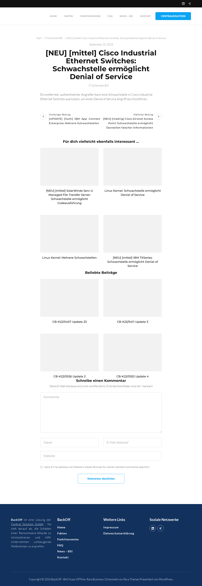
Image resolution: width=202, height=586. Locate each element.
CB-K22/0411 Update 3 (132, 321)
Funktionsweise (90, 16)
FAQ (110, 16)
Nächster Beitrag (132, 121)
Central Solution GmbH (27, 524)
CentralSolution (173, 15)
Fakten (68, 16)
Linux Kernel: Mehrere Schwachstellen (69, 257)
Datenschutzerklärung (118, 533)
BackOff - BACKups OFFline (68, 579)
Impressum (111, 527)
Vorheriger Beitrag (70, 119)
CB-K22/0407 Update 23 (69, 321)
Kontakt (145, 16)
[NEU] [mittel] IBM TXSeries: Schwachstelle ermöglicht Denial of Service (132, 261)
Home (53, 16)
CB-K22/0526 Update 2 (69, 376)
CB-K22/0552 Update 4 (132, 376)
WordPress (166, 579)
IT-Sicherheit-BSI (99, 85)
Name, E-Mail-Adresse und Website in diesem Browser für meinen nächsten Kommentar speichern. (97, 466)
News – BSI (126, 16)
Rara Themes (131, 579)
